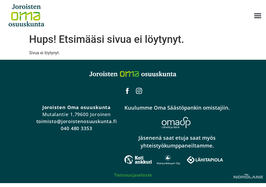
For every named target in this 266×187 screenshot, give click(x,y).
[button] (257, 16)
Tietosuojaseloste (133, 175)
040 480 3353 (76, 128)
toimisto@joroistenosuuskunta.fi (76, 121)
